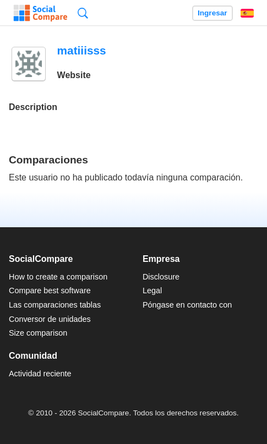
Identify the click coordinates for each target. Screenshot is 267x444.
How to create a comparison (58, 276)
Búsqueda (83, 13)
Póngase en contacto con (187, 304)
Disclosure (161, 276)
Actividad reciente (40, 373)
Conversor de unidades (50, 319)
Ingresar (212, 13)
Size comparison (38, 332)
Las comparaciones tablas (55, 304)
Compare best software (50, 290)
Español (247, 13)
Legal (152, 290)
